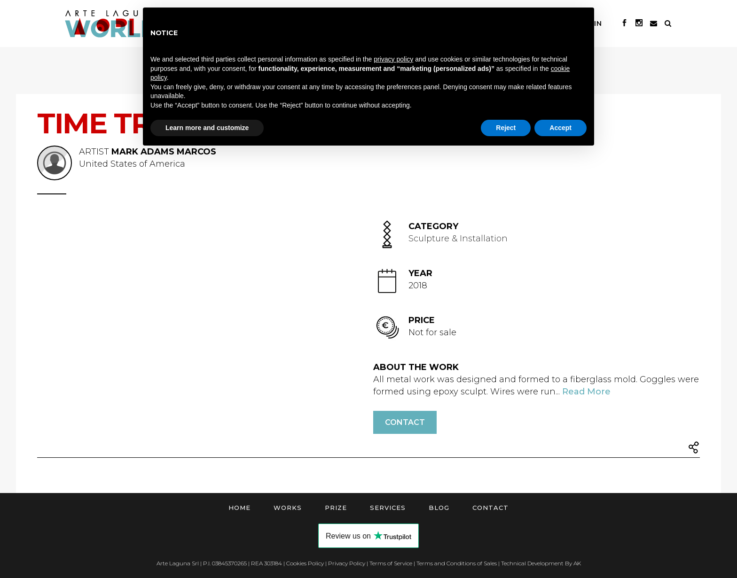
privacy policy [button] (393, 59)
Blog (439, 507)
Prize (336, 507)
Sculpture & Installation (458, 238)
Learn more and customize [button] (207, 127)
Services (388, 507)
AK (577, 563)
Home (239, 507)
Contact (405, 422)
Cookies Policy (305, 563)
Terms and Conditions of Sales (456, 563)
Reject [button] (506, 127)
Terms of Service (390, 563)
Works (288, 507)
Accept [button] (560, 127)
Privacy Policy (346, 563)
